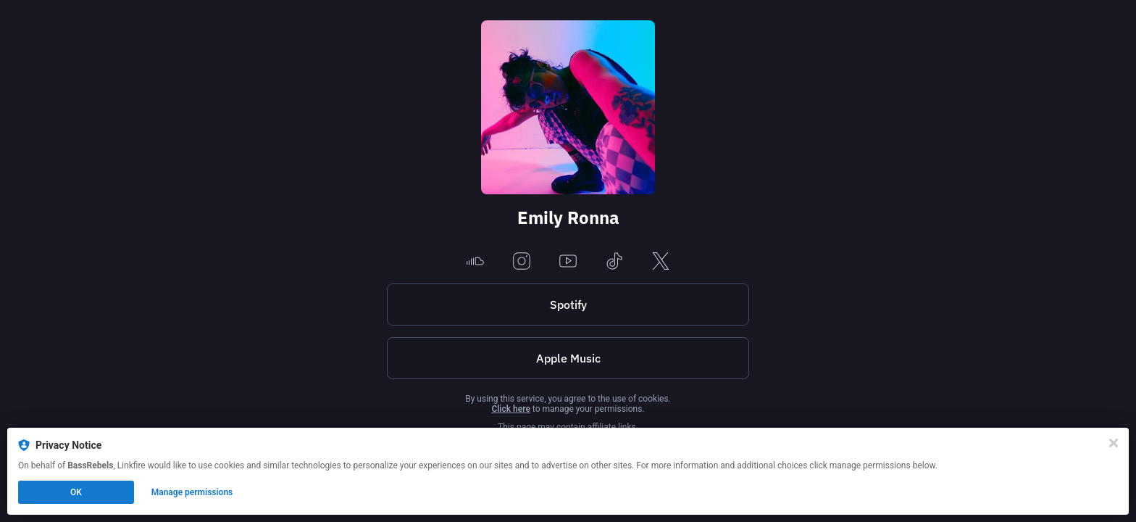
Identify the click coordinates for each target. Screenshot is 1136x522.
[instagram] (521, 262)
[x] (661, 262)
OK (76, 492)
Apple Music (568, 358)
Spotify (568, 304)
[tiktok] (614, 262)
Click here (510, 409)
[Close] (1113, 443)
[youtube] (568, 262)
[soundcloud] (475, 262)
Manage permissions (192, 492)
